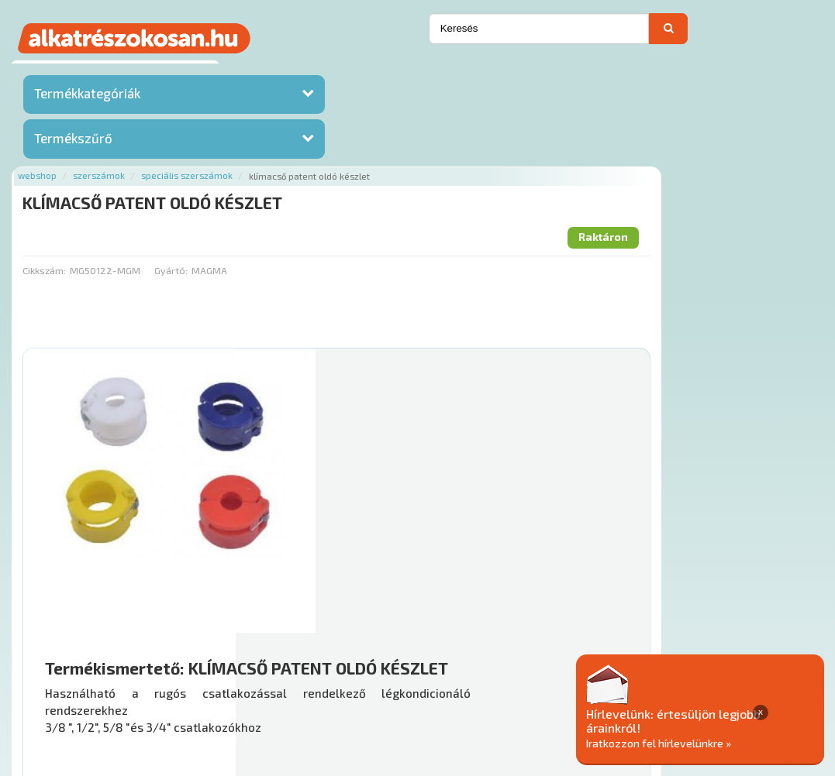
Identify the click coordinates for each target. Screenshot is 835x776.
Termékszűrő (73, 141)
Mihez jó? (474, 545)
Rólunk (240, 682)
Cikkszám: (247, 166)
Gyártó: (373, 166)
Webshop (240, 72)
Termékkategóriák (87, 97)
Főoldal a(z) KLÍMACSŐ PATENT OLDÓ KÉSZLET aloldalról (364, 633)
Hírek (283, 682)
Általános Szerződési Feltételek (592, 682)
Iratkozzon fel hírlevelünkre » (716, 742)
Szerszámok (302, 72)
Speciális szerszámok (390, 72)
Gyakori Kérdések (455, 682)
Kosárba (755, 590)
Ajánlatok (186, 682)
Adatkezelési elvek (734, 682)
